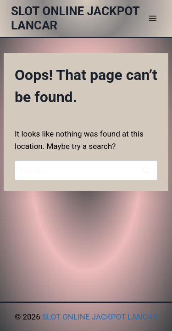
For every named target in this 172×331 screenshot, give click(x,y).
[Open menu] (152, 18)
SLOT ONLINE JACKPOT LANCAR (99, 316)
